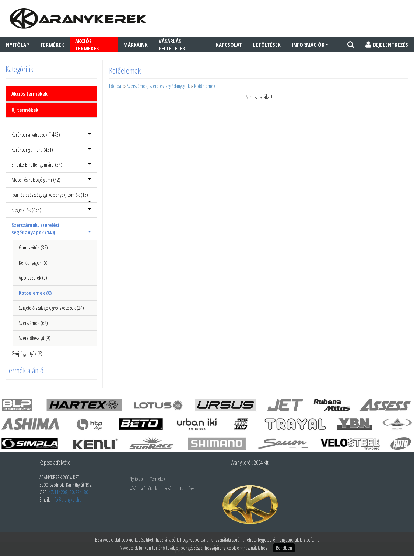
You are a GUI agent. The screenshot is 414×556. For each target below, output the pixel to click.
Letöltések (267, 44)
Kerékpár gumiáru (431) (51, 149)
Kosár (169, 488)
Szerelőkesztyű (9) (34, 337)
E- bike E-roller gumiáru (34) (51, 164)
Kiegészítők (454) (51, 209)
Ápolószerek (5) (33, 277)
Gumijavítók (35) (33, 247)
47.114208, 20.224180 (68, 492)
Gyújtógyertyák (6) (26, 353)
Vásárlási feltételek (172, 44)
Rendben (284, 547)
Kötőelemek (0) (35, 292)
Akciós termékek (29, 93)
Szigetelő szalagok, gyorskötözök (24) (51, 307)
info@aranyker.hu (66, 499)
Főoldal (115, 85)
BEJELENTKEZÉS (386, 44)
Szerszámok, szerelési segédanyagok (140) (51, 229)
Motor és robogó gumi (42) (51, 179)
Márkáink (135, 44)
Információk (310, 44)
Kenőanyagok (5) (33, 262)
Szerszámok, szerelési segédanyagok (158, 85)
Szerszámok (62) (33, 322)
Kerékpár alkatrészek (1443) (51, 134)
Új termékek (24, 109)
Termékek (52, 44)
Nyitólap (17, 44)
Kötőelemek (204, 85)
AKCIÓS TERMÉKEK (87, 44)
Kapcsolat (229, 44)
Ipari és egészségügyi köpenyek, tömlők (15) (51, 197)
